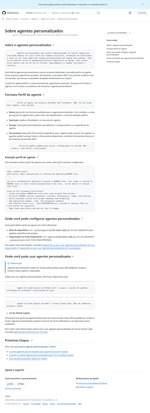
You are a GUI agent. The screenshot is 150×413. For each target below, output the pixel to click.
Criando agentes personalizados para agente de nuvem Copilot (38, 351)
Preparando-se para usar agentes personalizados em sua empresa (49, 248)
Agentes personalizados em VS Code (30, 332)
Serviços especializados (66, 404)
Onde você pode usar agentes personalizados (39, 256)
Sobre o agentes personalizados (29, 45)
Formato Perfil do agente (24, 94)
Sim (10, 384)
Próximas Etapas (19, 340)
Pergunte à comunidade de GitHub (91, 383)
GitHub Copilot (12, 19)
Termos (26, 404)
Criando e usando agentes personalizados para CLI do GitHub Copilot (41, 355)
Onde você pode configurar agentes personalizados (44, 219)
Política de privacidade (13, 388)
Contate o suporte (84, 387)
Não (21, 384)
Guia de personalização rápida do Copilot (28, 358)
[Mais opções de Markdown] (130, 33)
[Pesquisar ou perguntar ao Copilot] (75, 13)
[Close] (143, 4)
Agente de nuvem (48, 19)
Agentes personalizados (67, 19)
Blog (80, 404)
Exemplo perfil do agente (21, 157)
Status (45, 404)
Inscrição (142, 13)
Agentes (34, 19)
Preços (52, 404)
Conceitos (25, 19)
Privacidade (36, 404)
